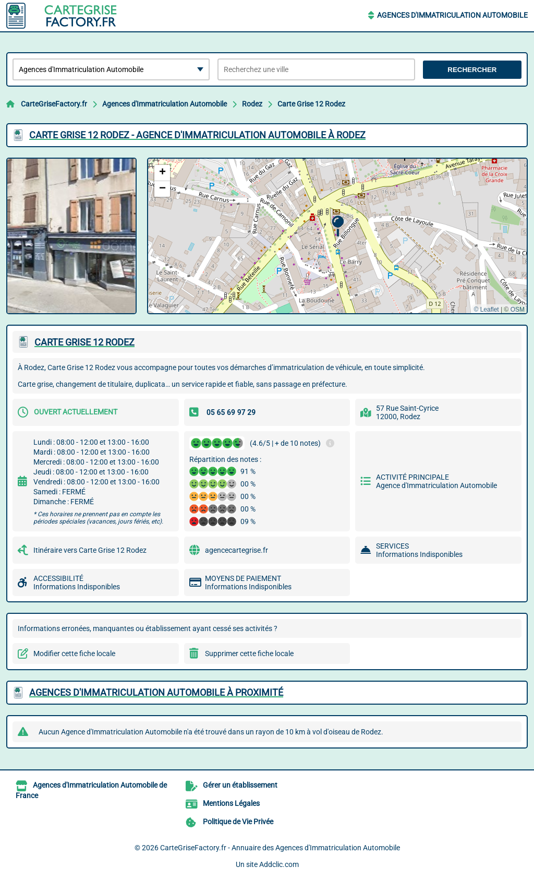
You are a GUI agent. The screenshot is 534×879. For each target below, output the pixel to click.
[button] (337, 226)
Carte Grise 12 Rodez (311, 104)
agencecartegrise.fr (236, 550)
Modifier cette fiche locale (74, 653)
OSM (518, 309)
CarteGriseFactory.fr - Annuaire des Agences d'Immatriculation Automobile (280, 848)
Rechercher (471, 70)
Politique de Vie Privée (238, 821)
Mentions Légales (231, 803)
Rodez (252, 104)
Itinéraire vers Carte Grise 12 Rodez (90, 550)
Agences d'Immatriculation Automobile (452, 15)
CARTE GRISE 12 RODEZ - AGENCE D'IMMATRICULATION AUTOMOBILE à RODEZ (197, 134)
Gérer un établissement (240, 785)
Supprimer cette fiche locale (249, 653)
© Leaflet (486, 309)
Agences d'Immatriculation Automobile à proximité (156, 692)
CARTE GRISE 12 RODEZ (84, 342)
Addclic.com (279, 864)
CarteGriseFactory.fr (54, 104)
